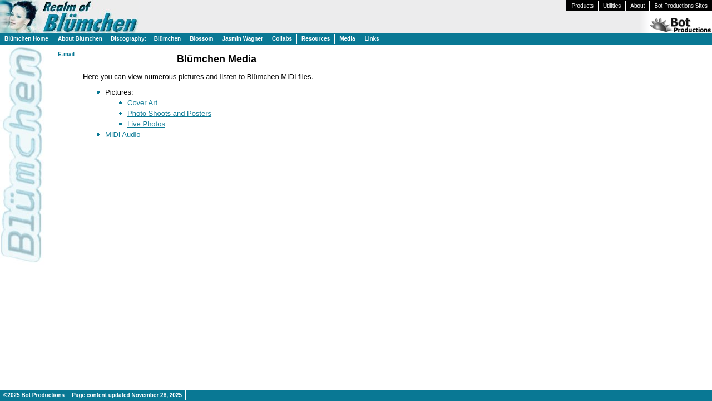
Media (347, 39)
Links (372, 39)
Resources (315, 39)
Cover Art (142, 103)
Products (583, 6)
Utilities (612, 6)
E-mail (66, 54)
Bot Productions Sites (681, 6)
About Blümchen (80, 39)
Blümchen (167, 39)
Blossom (201, 39)
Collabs (282, 39)
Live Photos (146, 124)
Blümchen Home (26, 39)
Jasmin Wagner (242, 39)
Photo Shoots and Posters (169, 113)
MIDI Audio (123, 134)
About (637, 6)
